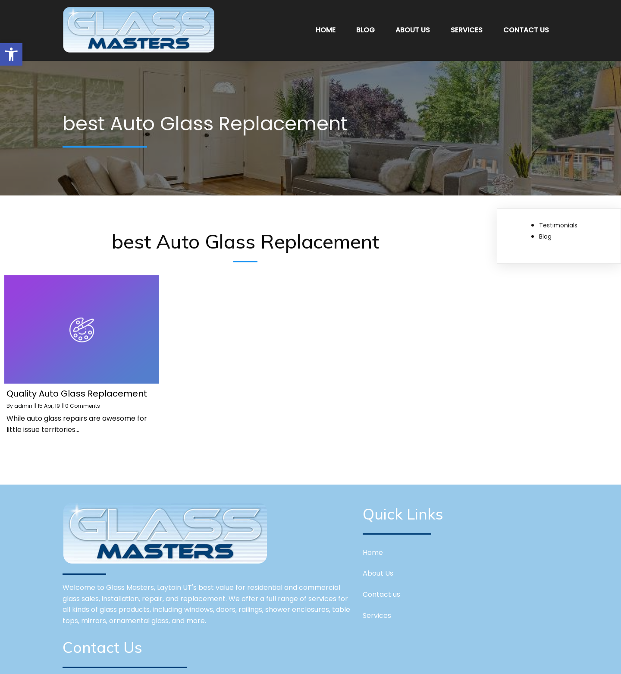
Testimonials (558, 221)
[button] (11, 54)
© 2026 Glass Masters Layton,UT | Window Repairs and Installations (310, 660)
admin (23, 402)
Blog (545, 233)
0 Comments (82, 402)
